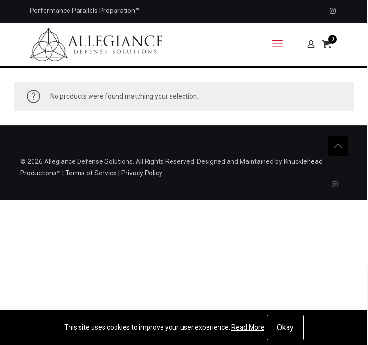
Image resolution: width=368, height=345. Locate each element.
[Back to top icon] (338, 146)
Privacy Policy (141, 173)
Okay (285, 327)
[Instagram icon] (332, 11)
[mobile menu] (277, 44)
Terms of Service (91, 173)
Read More (247, 327)
